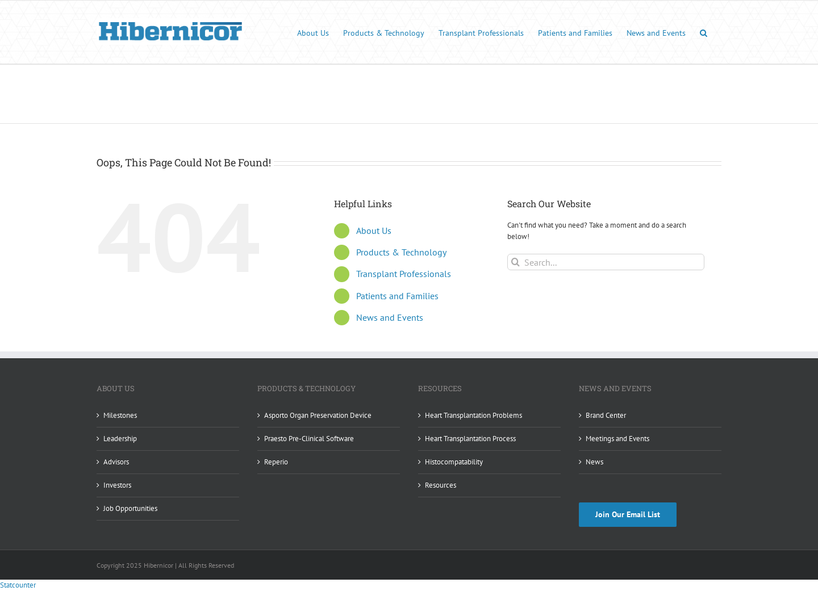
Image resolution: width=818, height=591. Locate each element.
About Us (373, 230)
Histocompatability (454, 462)
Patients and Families (397, 295)
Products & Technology (401, 252)
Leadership (120, 438)
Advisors (116, 462)
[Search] (515, 262)
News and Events (389, 317)
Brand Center (606, 415)
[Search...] (605, 262)
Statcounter (18, 585)
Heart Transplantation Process (470, 438)
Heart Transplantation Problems (473, 415)
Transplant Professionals (403, 273)
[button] (703, 32)
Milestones (120, 415)
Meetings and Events (617, 438)
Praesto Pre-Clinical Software (309, 438)
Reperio (276, 462)
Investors (117, 485)
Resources (440, 485)
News (594, 462)
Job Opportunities (130, 508)
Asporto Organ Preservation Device (318, 415)
